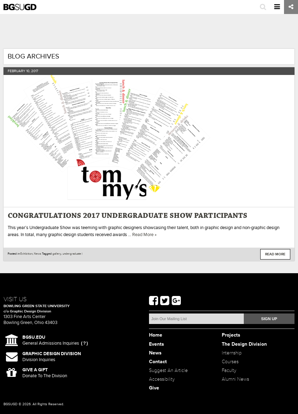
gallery (56, 253)
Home (155, 335)
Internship (232, 353)
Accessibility (162, 379)
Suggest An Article (168, 370)
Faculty (229, 370)
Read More (275, 254)
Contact (158, 362)
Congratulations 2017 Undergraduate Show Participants (127, 216)
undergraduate (72, 253)
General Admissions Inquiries (50, 340)
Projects (231, 335)
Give (154, 388)
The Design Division (244, 344)
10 (27, 71)
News (37, 253)
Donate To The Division (44, 373)
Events (156, 344)
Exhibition (26, 253)
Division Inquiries (51, 357)
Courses (230, 362)
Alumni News (235, 379)
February (16, 71)
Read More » (144, 234)
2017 (34, 71)
